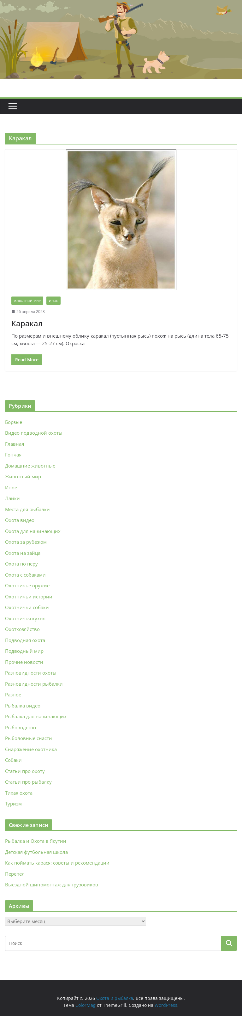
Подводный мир (24, 651)
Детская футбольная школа (36, 852)
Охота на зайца (22, 553)
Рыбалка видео (22, 705)
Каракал (27, 323)
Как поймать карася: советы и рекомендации (57, 863)
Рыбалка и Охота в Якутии (35, 841)
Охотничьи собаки (27, 607)
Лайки (12, 498)
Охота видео (19, 520)
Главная (14, 444)
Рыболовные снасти (28, 738)
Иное (53, 300)
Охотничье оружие (27, 585)
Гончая (13, 454)
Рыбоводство (20, 727)
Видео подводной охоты (33, 433)
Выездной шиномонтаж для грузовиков (51, 884)
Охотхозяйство (22, 629)
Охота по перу (21, 563)
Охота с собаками (25, 575)
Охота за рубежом (26, 542)
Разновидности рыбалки (34, 684)
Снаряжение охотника (31, 749)
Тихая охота (18, 793)
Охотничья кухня (25, 618)
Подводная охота (25, 640)
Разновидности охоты (30, 673)
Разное (13, 694)
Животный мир (27, 300)
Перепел (15, 874)
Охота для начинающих (33, 531)
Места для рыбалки (27, 509)
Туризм (13, 803)
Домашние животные (30, 465)
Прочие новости (24, 662)
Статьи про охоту (25, 771)
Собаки (13, 760)
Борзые (13, 422)
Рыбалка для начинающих (36, 716)
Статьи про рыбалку (28, 782)
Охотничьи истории (28, 596)
